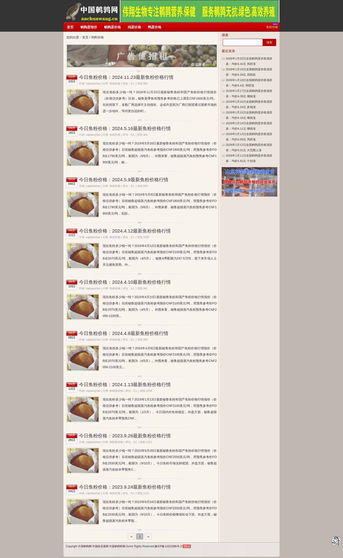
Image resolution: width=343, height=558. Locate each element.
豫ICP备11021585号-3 (168, 546)
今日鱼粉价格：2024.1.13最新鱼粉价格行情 (125, 384)
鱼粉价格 (115, 83)
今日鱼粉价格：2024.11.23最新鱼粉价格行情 (126, 77)
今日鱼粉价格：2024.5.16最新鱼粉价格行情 (125, 128)
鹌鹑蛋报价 (88, 27)
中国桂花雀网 (100, 546)
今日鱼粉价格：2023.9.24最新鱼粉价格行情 (125, 486)
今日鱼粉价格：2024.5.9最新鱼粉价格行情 (123, 179)
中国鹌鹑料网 (117, 546)
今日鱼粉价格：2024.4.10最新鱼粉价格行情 (125, 282)
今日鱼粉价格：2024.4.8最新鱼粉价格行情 (123, 333)
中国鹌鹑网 (91, 11)
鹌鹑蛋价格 (112, 27)
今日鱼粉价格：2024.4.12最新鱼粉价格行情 (125, 230)
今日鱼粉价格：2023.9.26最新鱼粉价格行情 (125, 435)
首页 (70, 27)
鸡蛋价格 (134, 27)
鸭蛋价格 (154, 27)
